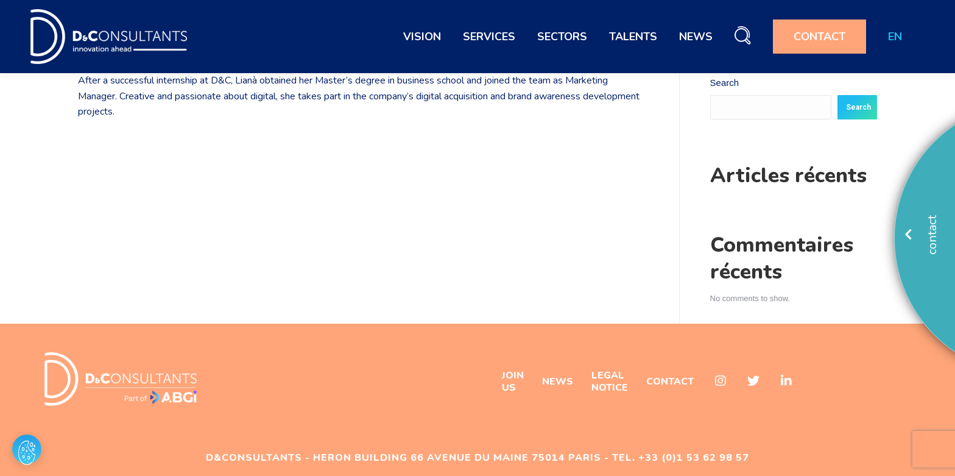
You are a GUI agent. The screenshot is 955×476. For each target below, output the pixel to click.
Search (724, 82)
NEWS (557, 381)
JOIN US (513, 381)
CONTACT (670, 381)
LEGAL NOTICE (609, 381)
